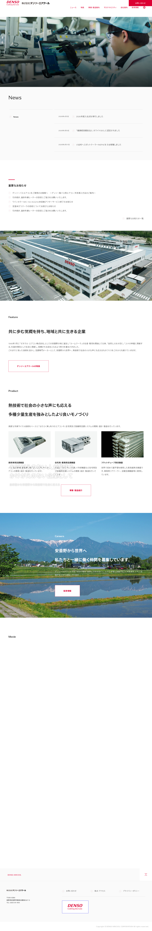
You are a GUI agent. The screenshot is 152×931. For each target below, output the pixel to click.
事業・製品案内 (94, 12)
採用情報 (135, 12)
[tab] (144, 13)
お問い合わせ (140, 3)
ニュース (73, 12)
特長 (82, 12)
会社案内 (124, 12)
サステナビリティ (110, 12)
